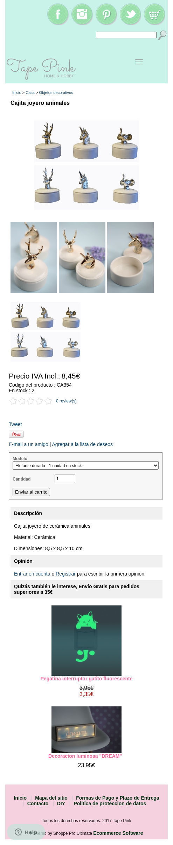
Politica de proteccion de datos (110, 803)
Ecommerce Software (118, 833)
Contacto (38, 803)
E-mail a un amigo (28, 444)
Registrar (66, 574)
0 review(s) (66, 401)
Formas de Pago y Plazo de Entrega (117, 798)
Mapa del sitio (51, 798)
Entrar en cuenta (32, 574)
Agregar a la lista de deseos (82, 444)
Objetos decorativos (56, 92)
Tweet (15, 424)
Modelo (20, 458)
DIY (61, 803)
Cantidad (21, 479)
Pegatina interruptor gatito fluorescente (87, 678)
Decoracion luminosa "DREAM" (86, 756)
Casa (30, 92)
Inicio (16, 92)
